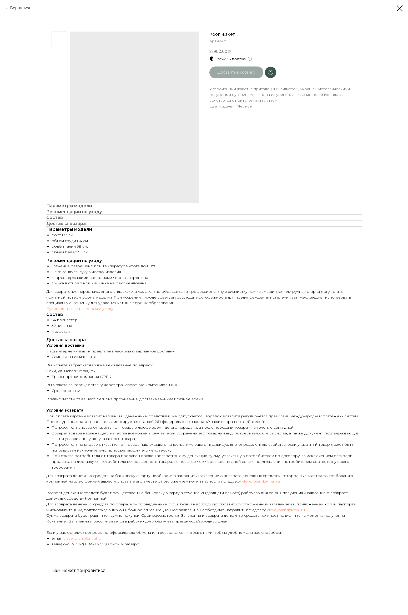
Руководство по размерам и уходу (79, 308)
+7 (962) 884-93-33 (87, 544)
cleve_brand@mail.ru (261, 481)
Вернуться (20, 8)
